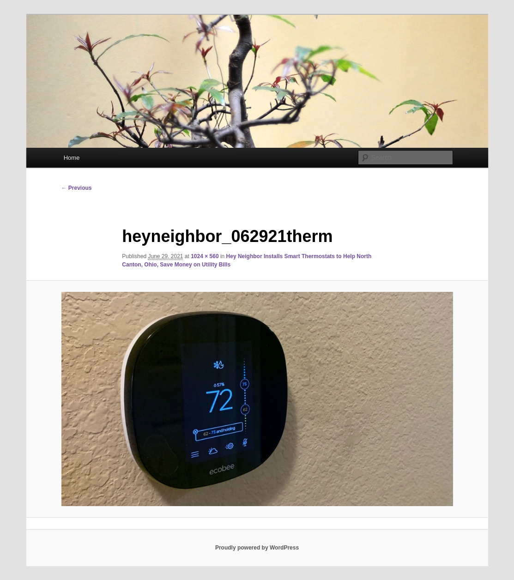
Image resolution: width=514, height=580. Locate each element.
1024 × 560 (204, 256)
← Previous (76, 188)
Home (72, 157)
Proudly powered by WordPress (257, 547)
